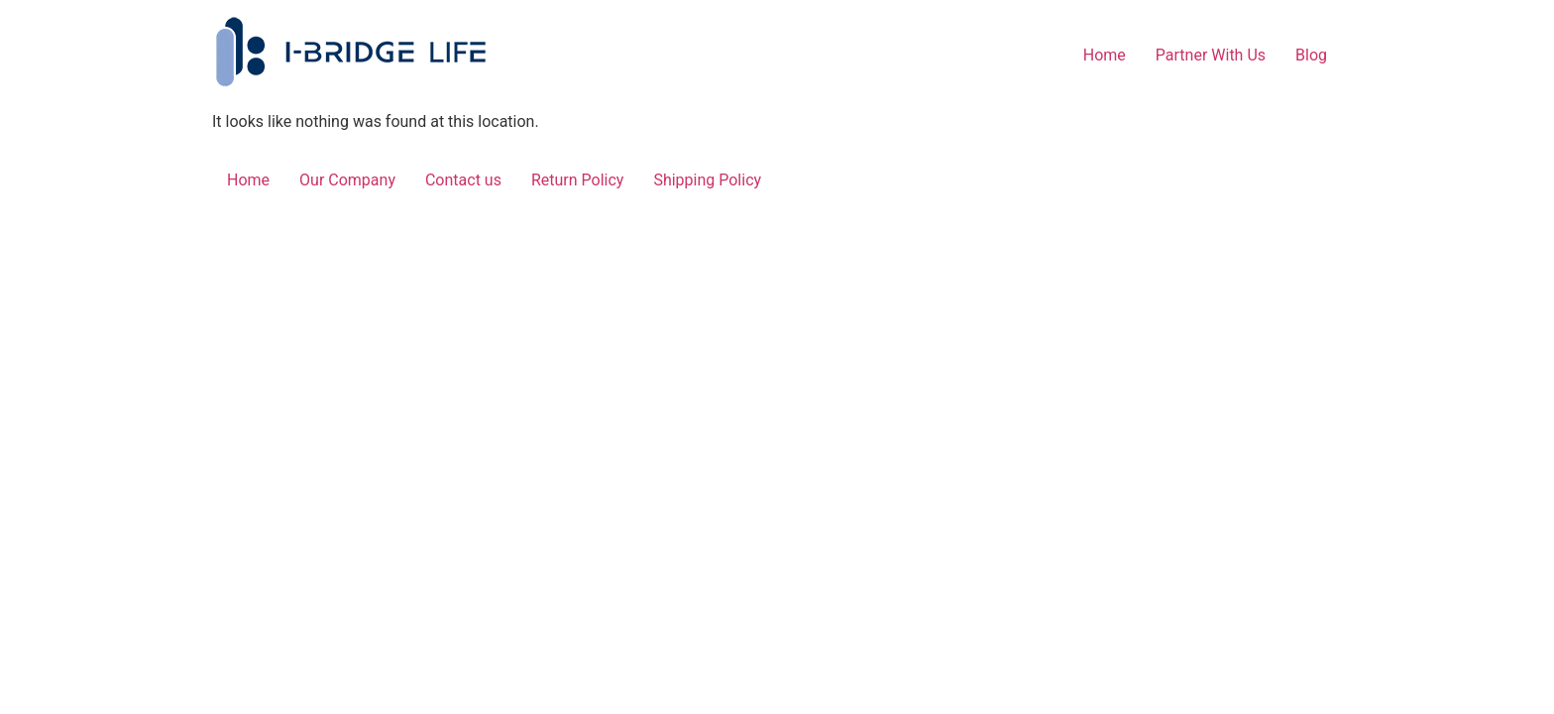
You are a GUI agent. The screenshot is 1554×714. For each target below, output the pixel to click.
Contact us (463, 180)
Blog (1311, 55)
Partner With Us (1211, 55)
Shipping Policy (707, 180)
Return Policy (577, 180)
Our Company (347, 180)
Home (1104, 55)
